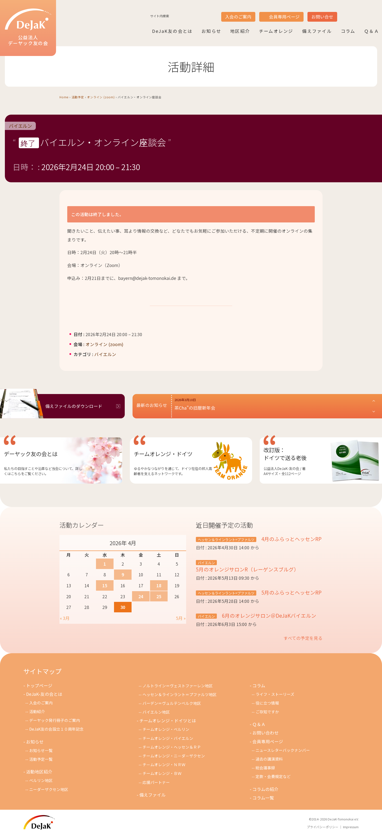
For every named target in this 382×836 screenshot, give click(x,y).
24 (140, 596)
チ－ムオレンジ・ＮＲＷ (164, 764)
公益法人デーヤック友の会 (28, 27)
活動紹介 (37, 711)
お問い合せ (322, 17)
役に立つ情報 (267, 703)
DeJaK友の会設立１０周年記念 (56, 729)
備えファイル (317, 31)
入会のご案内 (238, 17)
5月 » (181, 618)
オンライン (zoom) (101, 97)
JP (343, 12)
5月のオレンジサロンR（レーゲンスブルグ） (247, 569)
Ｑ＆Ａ (371, 31)
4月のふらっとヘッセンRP (291, 538)
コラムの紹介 (265, 789)
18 (158, 585)
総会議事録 (265, 768)
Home (63, 97)
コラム (348, 31)
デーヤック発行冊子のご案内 (54, 720)
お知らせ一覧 (41, 750)
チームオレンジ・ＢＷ (162, 773)
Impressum (351, 827)
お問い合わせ (265, 733)
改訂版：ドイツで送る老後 (285, 453)
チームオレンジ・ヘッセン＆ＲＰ (172, 747)
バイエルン (20, 125)
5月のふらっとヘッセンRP (291, 592)
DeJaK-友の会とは (44, 694)
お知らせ (211, 31)
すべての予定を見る (303, 638)
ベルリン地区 (41, 780)
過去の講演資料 (269, 759)
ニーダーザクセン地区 (48, 789)
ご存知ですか (267, 712)
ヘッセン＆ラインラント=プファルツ (226, 539)
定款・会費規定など (273, 776)
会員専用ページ (284, 17)
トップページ (39, 685)
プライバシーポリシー (322, 827)
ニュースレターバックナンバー (283, 750)
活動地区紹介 (39, 772)
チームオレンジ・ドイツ (163, 454)
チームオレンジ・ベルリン (166, 729)
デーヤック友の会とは (30, 454)
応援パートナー (156, 782)
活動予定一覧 (41, 759)
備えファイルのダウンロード (73, 406)
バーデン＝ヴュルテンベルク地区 (172, 703)
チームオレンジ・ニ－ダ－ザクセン (174, 756)
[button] (275, 406)
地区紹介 (240, 31)
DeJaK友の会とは (172, 31)
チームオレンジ (276, 31)
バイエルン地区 (156, 712)
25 (158, 596)
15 (104, 585)
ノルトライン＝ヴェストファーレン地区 (178, 686)
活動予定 (78, 97)
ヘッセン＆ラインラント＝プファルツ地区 (180, 694)
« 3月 (65, 618)
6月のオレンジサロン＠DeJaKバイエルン (268, 615)
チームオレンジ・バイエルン (168, 738)
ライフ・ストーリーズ (275, 694)
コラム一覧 (263, 798)
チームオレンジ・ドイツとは (167, 720)
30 (122, 607)
